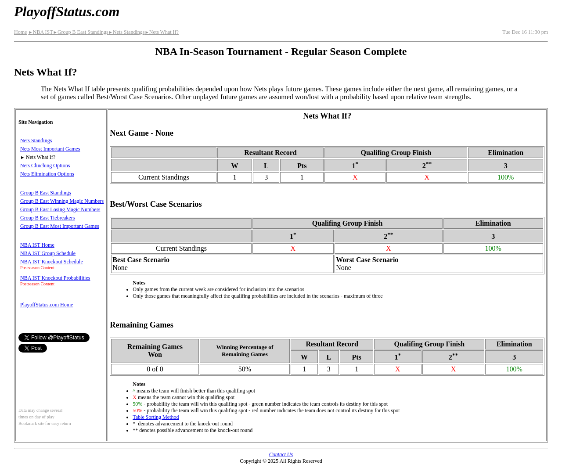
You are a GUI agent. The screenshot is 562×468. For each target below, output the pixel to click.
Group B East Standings (80, 32)
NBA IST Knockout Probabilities (55, 278)
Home (20, 32)
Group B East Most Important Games (59, 226)
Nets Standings (126, 32)
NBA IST (40, 32)
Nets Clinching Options (45, 165)
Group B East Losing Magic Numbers (60, 209)
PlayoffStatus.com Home (46, 305)
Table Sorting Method (156, 417)
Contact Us (281, 454)
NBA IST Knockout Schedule (51, 262)
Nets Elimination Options (47, 174)
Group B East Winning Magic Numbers (62, 201)
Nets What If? (161, 32)
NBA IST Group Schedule (48, 253)
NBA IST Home (37, 245)
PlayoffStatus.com (66, 11)
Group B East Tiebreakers (47, 218)
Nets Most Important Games (50, 149)
